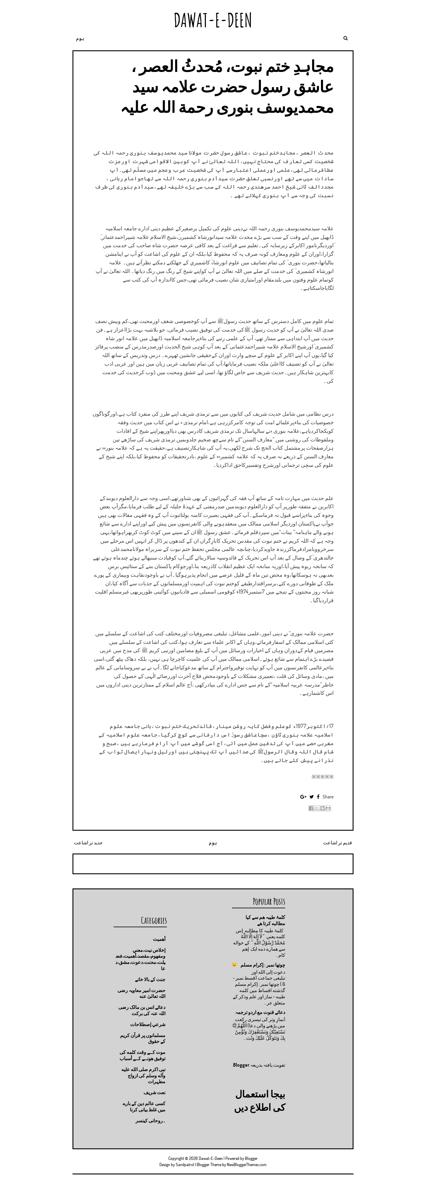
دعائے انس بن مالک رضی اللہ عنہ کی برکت (141, 1010)
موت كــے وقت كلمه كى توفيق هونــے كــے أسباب (142, 1055)
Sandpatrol (185, 1164)
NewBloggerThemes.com (247, 1164)
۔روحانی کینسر (150, 1120)
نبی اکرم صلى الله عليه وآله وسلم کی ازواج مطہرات (143, 1075)
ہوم (80, 38)
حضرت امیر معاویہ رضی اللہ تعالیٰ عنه (141, 993)
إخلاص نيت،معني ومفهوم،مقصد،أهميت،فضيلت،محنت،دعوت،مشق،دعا (140, 959)
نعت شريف (154, 1092)
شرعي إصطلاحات (147, 1024)
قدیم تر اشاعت (337, 843)
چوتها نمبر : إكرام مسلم (263, 965)
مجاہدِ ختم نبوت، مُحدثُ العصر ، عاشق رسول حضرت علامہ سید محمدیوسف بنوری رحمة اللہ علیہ (227, 86)
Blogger (241, 1065)
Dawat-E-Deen (213, 20)
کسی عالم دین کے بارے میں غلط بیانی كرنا (144, 1106)
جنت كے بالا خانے (150, 979)
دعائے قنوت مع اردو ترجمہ (260, 1012)
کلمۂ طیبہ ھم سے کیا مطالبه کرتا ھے (265, 920)
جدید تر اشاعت (88, 843)
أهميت (159, 939)
